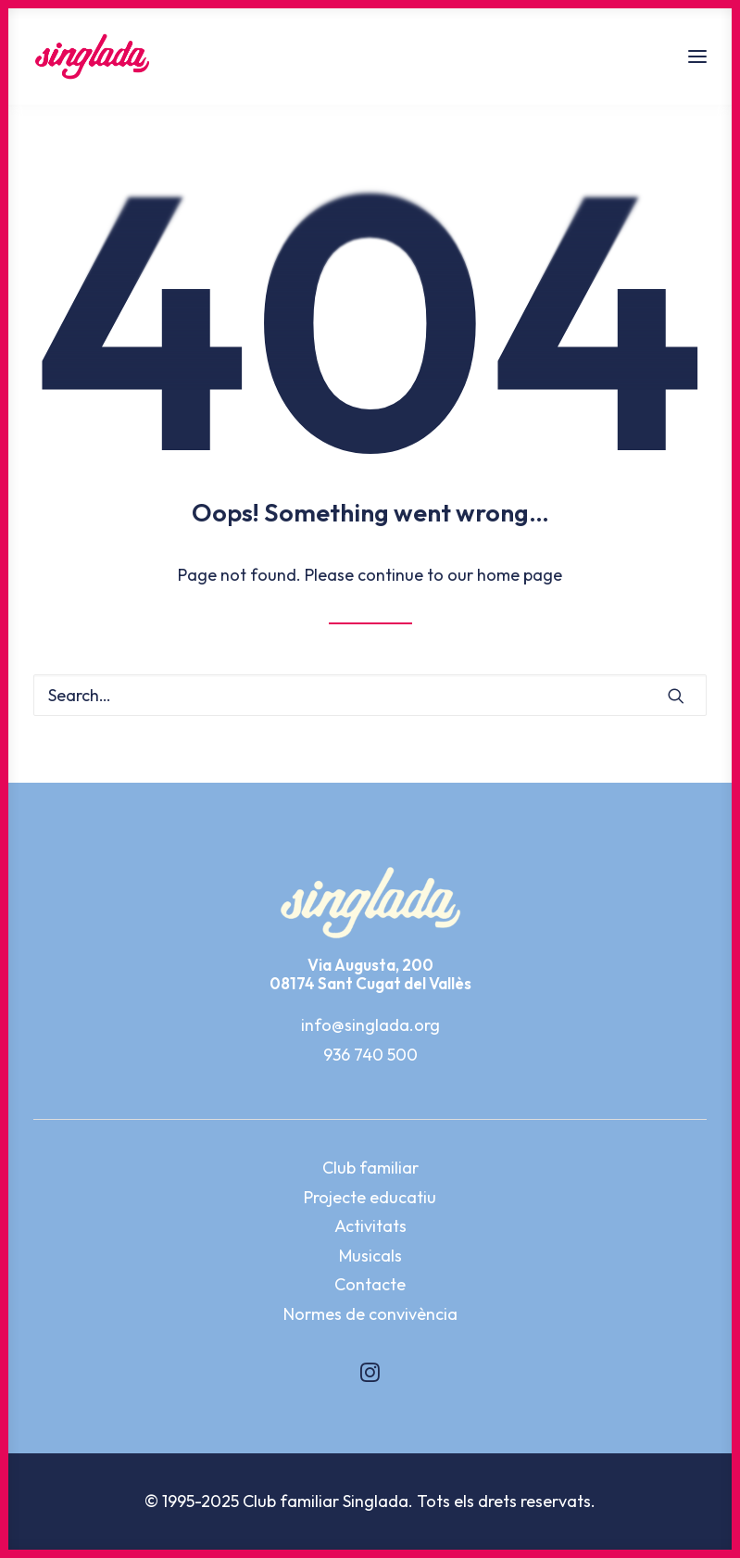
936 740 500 (370, 1054)
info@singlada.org (370, 1025)
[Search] (370, 695)
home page (519, 574)
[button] (697, 56)
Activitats (370, 1226)
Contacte (370, 1284)
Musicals (370, 1255)
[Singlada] (92, 56)
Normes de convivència (370, 1314)
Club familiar (370, 1167)
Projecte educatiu (370, 1197)
